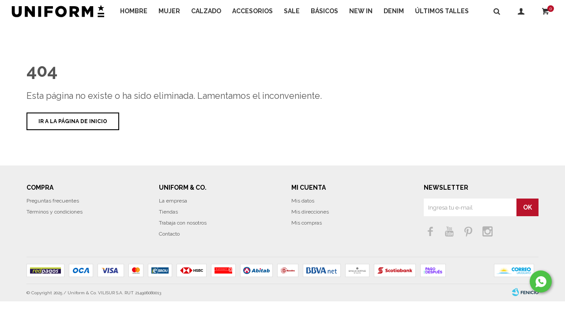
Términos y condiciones (54, 229)
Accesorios (252, 11)
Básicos (324, 11)
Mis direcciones (310, 229)
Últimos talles (442, 11)
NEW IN (361, 11)
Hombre (133, 11)
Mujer (169, 11)
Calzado (206, 11)
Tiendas (168, 229)
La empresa (173, 218)
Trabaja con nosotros (183, 240)
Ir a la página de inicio (72, 139)
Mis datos (302, 218)
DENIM (394, 11)
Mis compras (306, 240)
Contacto (169, 251)
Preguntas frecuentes (52, 218)
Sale (292, 11)
